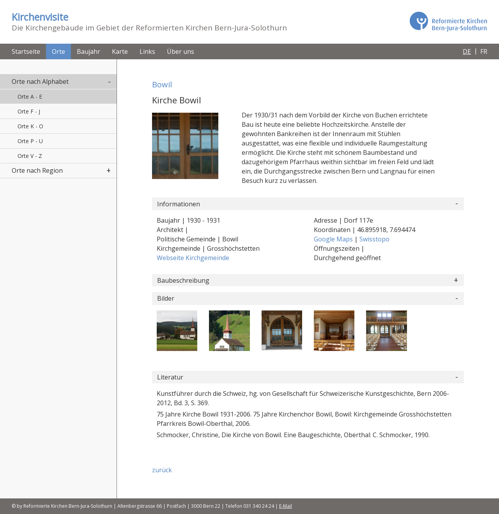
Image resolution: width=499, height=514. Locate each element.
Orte (58, 51)
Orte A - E (30, 96)
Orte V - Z (30, 156)
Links (147, 51)
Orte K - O (30, 126)
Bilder (165, 298)
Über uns (180, 51)
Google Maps (334, 239)
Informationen (178, 204)
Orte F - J (29, 111)
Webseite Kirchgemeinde (193, 257)
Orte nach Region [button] (37, 170)
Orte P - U (30, 141)
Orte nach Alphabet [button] (40, 81)
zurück (162, 470)
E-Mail (285, 506)
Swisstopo (374, 239)
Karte (120, 51)
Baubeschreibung (183, 280)
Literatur (170, 377)
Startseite (26, 51)
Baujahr (88, 51)
